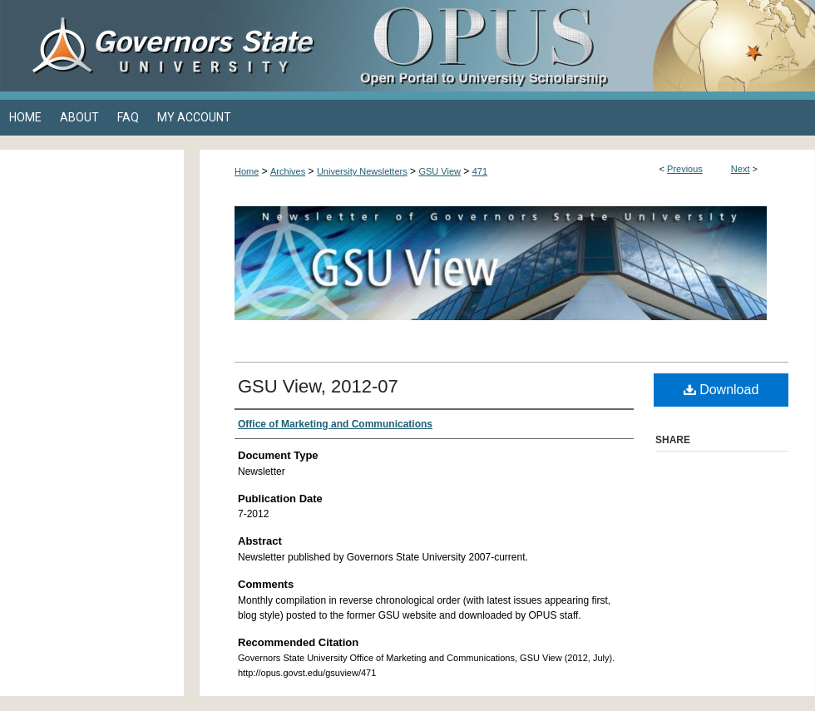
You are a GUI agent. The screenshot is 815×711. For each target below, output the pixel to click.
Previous (685, 169)
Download (721, 390)
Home (247, 171)
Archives (287, 171)
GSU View (439, 171)
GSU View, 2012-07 (318, 386)
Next (740, 169)
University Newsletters (362, 171)
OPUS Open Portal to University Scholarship (574, 45)
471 (479, 171)
